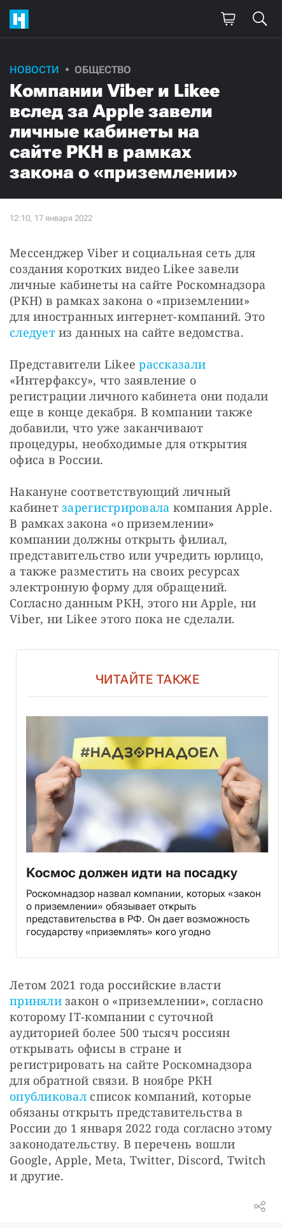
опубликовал (48, 1096)
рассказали (172, 364)
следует (32, 332)
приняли (36, 1000)
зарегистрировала (115, 507)
